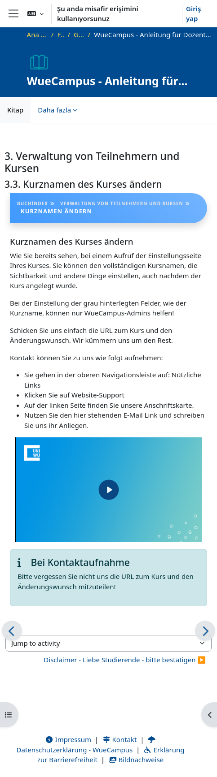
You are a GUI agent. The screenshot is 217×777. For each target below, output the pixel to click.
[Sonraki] (205, 631)
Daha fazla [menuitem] (54, 109)
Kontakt (119, 739)
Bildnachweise (136, 759)
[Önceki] (12, 631)
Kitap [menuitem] (15, 109)
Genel (79, 34)
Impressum (68, 739)
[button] (35, 13)
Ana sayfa (37, 34)
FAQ (60, 34)
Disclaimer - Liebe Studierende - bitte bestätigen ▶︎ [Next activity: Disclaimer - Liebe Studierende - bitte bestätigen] (125, 659)
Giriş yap (193, 13)
